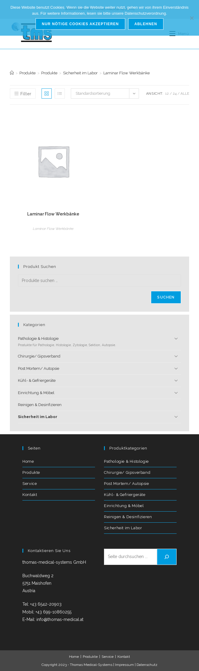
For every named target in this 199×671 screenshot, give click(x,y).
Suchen (165, 297)
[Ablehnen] (192, 18)
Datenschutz (147, 665)
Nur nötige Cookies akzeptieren (80, 24)
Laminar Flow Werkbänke (126, 73)
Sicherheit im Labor (37, 416)
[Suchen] (167, 557)
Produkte (31, 472)
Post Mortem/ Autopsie (38, 368)
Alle (184, 93)
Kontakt (29, 494)
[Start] (12, 73)
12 (167, 93)
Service (29, 483)
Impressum (124, 665)
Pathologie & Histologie (93, 342)
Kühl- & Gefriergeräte (37, 380)
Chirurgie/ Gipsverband (39, 356)
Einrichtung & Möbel (36, 392)
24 (175, 93)
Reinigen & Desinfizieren (40, 404)
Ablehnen (145, 24)
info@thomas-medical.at (59, 619)
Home (28, 461)
